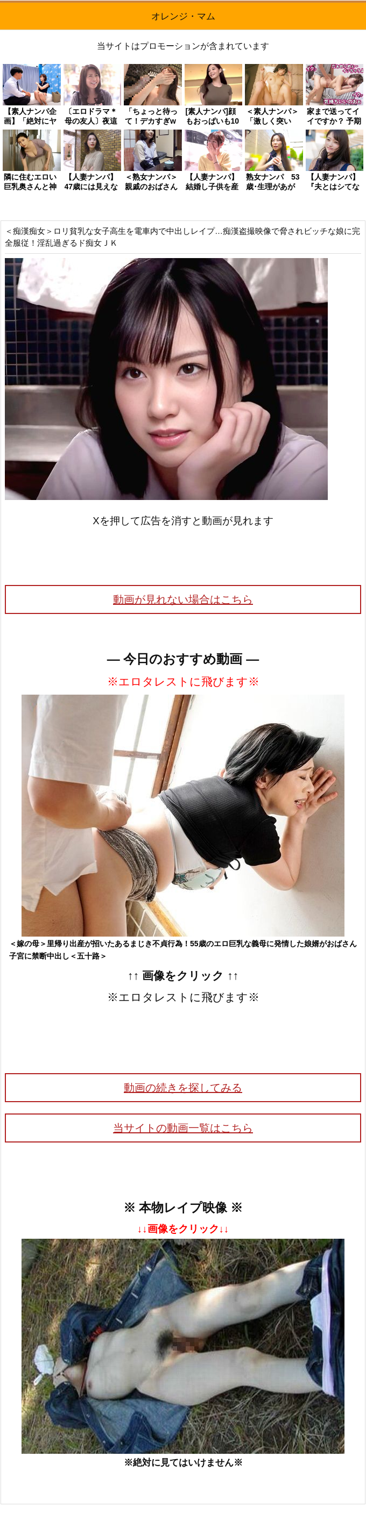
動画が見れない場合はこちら (183, 599)
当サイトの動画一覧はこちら (183, 1128)
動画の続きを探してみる (183, 1088)
